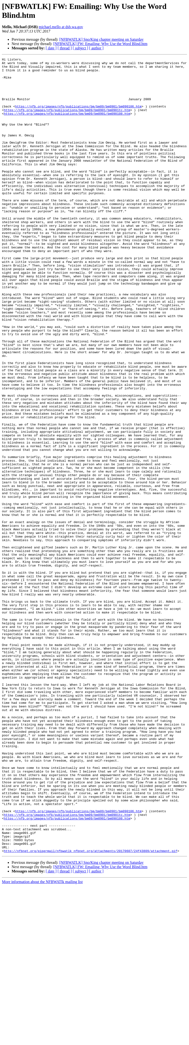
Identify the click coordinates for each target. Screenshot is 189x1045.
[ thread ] (65, 48)
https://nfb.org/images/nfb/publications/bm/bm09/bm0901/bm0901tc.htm (67, 121)
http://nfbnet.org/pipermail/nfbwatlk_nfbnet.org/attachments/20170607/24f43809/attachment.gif (90, 1010)
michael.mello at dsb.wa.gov (61, 27)
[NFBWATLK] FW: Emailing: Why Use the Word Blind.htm (100, 44)
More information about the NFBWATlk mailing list (42, 1041)
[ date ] (51, 48)
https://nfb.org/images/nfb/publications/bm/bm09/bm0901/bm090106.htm (78, 116)
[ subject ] (80, 48)
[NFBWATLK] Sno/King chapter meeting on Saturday (101, 39)
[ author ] (96, 48)
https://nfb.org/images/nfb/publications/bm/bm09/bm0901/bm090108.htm (67, 125)
